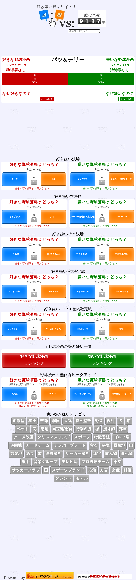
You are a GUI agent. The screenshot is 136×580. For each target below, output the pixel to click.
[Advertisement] (71, 42)
